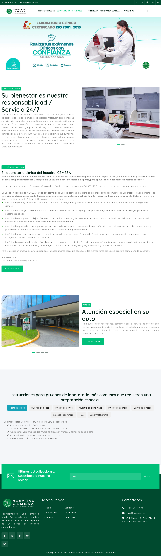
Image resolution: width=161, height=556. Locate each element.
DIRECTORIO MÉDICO (46, 11)
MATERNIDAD (92, 11)
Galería (49, 517)
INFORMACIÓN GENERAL (109, 11)
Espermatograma (99, 414)
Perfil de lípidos (17, 407)
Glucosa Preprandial (63, 414)
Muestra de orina (64, 407)
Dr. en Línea (70, 512)
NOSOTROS (129, 11)
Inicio (48, 507)
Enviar (147, 476)
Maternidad (51, 512)
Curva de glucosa (142, 407)
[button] (118, 144)
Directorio (70, 517)
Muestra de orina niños (90, 407)
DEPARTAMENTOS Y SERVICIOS (69, 11)
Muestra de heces (40, 407)
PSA (82, 414)
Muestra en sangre (117, 407)
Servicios (69, 507)
